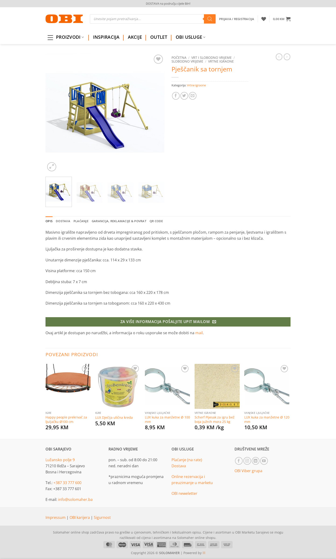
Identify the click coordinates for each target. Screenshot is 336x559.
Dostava (179, 465)
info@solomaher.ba (75, 499)
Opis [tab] (49, 221)
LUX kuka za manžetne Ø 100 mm (167, 419)
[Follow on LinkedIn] (255, 461)
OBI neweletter (184, 493)
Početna (179, 57)
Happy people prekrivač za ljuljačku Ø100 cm (66, 419)
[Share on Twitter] (184, 96)
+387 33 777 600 (67, 482)
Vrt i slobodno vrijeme (211, 57)
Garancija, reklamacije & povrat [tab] (119, 221)
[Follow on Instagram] (247, 461)
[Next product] (279, 56)
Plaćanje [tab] (81, 221)
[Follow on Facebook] (239, 461)
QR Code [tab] (156, 221)
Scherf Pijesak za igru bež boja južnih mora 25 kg (214, 419)
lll (204, 553)
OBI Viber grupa (248, 470)
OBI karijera (80, 517)
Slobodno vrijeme (187, 61)
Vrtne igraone (221, 61)
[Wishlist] (263, 19)
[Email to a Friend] (192, 96)
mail (199, 332)
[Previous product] (287, 56)
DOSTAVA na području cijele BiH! (168, 3)
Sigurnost (102, 517)
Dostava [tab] (63, 221)
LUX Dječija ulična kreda (114, 417)
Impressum (56, 517)
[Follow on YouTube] (264, 461)
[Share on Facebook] (176, 96)
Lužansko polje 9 (60, 459)
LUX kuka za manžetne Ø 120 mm (266, 419)
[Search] (210, 19)
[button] (281, 19)
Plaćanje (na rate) (187, 459)
